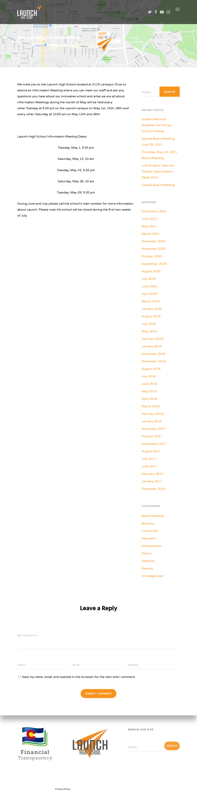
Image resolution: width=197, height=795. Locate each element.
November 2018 (154, 361)
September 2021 (154, 211)
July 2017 (149, 459)
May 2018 (149, 391)
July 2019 (149, 324)
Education (149, 538)
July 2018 (149, 376)
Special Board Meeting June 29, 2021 (158, 142)
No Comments (132, 42)
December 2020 (153, 241)
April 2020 (149, 294)
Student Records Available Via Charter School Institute (157, 125)
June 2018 (149, 384)
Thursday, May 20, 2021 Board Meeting (159, 155)
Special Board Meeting (158, 185)
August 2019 (151, 316)
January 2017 (152, 481)
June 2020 (149, 286)
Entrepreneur (152, 546)
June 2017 (149, 466)
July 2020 (149, 279)
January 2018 (152, 421)
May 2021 (149, 226)
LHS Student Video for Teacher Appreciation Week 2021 (158, 171)
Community (150, 531)
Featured (148, 561)
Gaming (147, 568)
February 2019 (153, 339)
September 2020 (154, 264)
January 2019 (152, 346)
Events (146, 553)
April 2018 (149, 399)
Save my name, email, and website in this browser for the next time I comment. (78, 677)
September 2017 (154, 444)
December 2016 (153, 489)
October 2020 (152, 256)
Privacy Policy (62, 789)
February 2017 (153, 474)
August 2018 (151, 369)
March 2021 (151, 234)
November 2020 (154, 249)
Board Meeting (153, 516)
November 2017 (154, 429)
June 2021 (149, 219)
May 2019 (149, 331)
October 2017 (152, 436)
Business (148, 523)
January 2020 (152, 309)
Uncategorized (63, 44)
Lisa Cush (26, 44)
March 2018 (151, 406)
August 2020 (151, 271)
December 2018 (153, 354)
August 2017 (151, 451)
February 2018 (153, 414)
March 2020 (151, 301)
